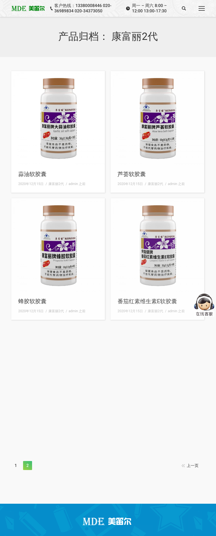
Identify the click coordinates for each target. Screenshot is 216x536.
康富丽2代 (56, 184)
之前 (77, 184)
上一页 (193, 465)
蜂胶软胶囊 (32, 301)
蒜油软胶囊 (32, 174)
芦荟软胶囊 (132, 174)
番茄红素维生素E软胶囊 (147, 301)
